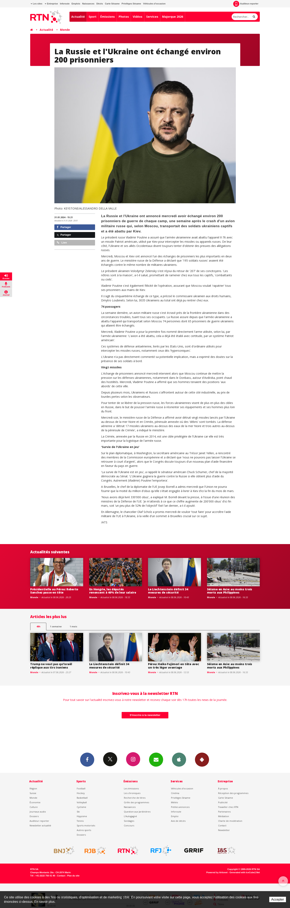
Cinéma (175, 793)
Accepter (277, 899)
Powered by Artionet (217, 872)
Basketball (82, 797)
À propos (223, 788)
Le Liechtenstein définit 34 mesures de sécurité (168, 591)
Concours (129, 825)
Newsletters (156, 759)
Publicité (223, 802)
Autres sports (84, 830)
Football (81, 788)
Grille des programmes (136, 802)
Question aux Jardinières (137, 811)
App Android (202, 759)
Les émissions (131, 788)
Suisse (33, 793)
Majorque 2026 (172, 16)
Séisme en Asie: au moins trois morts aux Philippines (229, 591)
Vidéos (137, 16)
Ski (78, 811)
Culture (34, 807)
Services (152, 16)
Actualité (78, 16)
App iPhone (179, 759)
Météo (174, 802)
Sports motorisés (86, 825)
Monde (65, 30)
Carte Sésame (112, 3)
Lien (62, 242)
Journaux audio (38, 811)
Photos (124, 16)
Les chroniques (132, 793)
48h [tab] (38, 626)
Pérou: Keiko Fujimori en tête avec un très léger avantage (173, 665)
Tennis (80, 821)
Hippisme (82, 816)
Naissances (88, 3)
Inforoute (65, 3)
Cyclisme (81, 807)
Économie (35, 802)
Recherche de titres (134, 797)
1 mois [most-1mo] (73, 626)
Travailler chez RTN (228, 807)
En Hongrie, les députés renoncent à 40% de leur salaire (112, 591)
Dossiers (34, 816)
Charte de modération (230, 821)
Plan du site (73, 875)
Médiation (223, 816)
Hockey (81, 793)
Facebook (87, 759)
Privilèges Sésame (131, 3)
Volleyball (82, 802)
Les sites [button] (36, 3)
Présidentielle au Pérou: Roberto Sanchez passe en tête (54, 591)
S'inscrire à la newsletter (145, 715)
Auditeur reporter (39, 821)
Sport (92, 16)
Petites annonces (180, 807)
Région (33, 788)
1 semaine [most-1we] (56, 626)
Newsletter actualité (40, 825)
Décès (99, 3)
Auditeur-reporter (245, 4)
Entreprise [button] (51, 3)
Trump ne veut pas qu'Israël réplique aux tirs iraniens (51, 665)
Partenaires (224, 811)
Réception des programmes (233, 793)
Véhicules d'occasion (154, 3)
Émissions (107, 16)
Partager (64, 227)
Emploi (174, 816)
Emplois (75, 3)
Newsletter (224, 830)
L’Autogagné (130, 816)
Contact (222, 825)
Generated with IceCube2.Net (245, 872)
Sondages (129, 821)
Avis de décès (178, 821)
